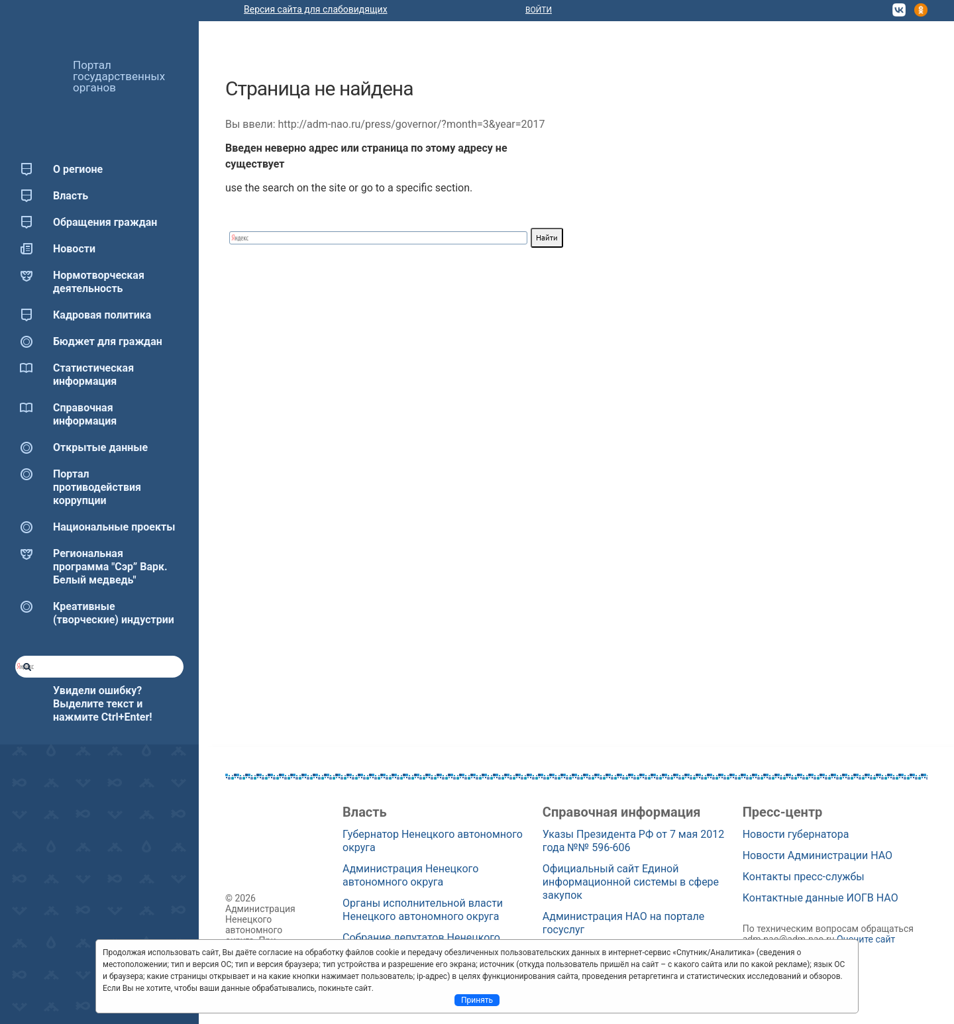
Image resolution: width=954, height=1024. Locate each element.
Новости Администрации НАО (817, 855)
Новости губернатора (796, 834)
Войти (538, 10)
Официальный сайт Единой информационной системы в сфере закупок (631, 881)
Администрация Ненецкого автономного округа (410, 875)
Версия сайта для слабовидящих (316, 9)
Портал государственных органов (119, 76)
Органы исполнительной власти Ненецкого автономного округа (423, 910)
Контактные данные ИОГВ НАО (820, 898)
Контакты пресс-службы (804, 876)
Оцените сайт (866, 939)
